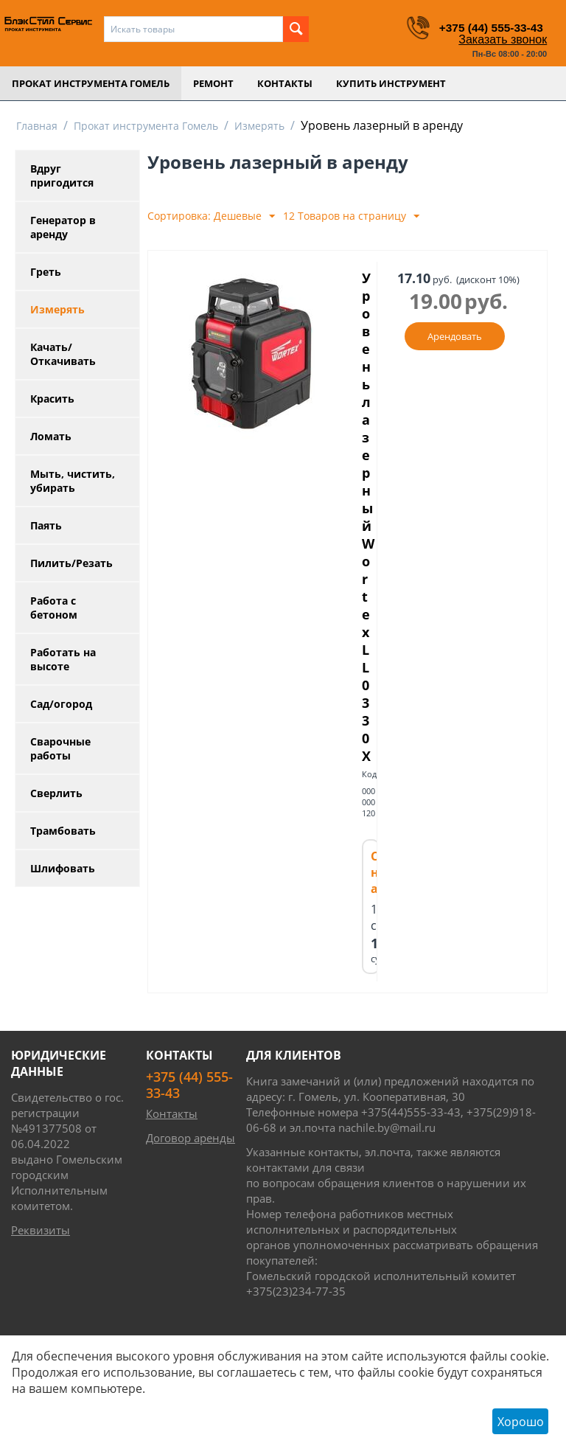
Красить (52, 399)
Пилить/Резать (71, 563)
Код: (370, 856)
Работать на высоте (63, 659)
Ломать (50, 436)
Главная (36, 126)
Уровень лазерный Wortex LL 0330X (369, 558)
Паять (46, 525)
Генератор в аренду (63, 227)
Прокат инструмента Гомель (91, 83)
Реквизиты (40, 1312)
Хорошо (520, 1422)
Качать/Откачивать (63, 354)
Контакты (284, 83)
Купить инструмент (391, 83)
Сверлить (56, 793)
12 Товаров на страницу (351, 216)
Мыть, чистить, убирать (72, 481)
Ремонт (213, 83)
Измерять (259, 126)
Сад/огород (61, 704)
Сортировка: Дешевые (211, 216)
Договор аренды (190, 1220)
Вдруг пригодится (62, 175)
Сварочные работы (60, 748)
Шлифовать (62, 868)
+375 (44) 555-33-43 (482, 27)
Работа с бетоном (53, 608)
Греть (45, 272)
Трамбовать (63, 831)
